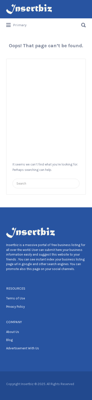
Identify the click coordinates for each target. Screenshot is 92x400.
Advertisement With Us (22, 348)
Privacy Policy (15, 306)
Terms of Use (15, 298)
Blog (9, 340)
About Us (12, 332)
